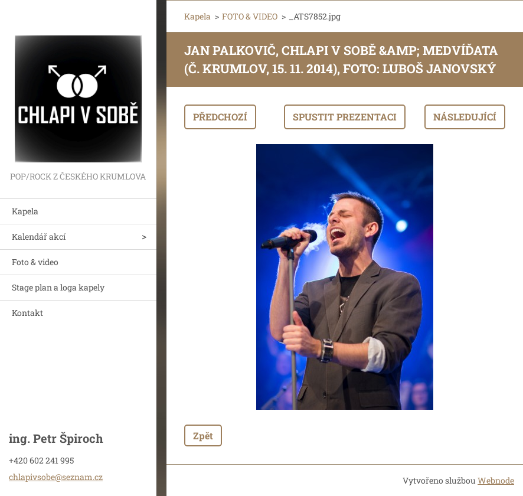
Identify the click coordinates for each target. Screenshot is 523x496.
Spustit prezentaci (345, 116)
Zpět (203, 435)
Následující (464, 116)
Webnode (496, 480)
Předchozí (220, 116)
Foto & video (35, 261)
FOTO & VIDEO (249, 16)
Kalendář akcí (39, 236)
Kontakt (27, 312)
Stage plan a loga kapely (58, 287)
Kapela (25, 211)
